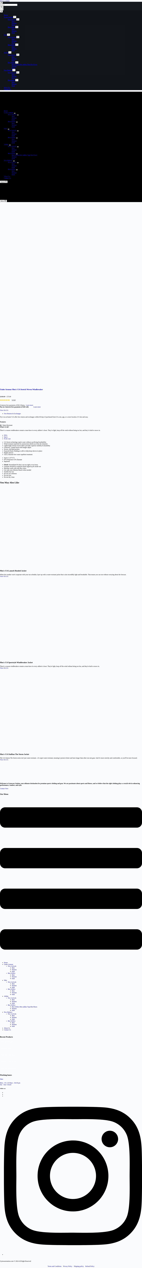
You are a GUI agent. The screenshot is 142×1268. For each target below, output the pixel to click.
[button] (71, 878)
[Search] (4, 182)
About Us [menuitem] (7, 87)
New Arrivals (12, 966)
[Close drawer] (1, 11)
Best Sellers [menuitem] (11, 27)
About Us (7, 1028)
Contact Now (4, 788)
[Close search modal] (1, 3)
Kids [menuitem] (13, 25)
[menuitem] (14, 17)
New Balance (8, 1012)
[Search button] (1, 8)
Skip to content (5, 1)
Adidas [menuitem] (6, 52)
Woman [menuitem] (14, 48)
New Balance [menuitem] (8, 70)
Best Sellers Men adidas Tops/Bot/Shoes (24, 1007)
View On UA (4, 576)
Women (14, 970)
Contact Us (7, 1030)
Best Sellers (11, 973)
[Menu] (3, 201)
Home (6, 962)
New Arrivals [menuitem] (12, 19)
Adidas (6, 996)
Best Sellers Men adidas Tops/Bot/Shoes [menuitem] (24, 64)
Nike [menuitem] (5, 35)
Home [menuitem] (6, 15)
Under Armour (8, 964)
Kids (13, 971)
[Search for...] (8, 5)
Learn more (29, 405)
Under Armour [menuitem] (8, 17)
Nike (5, 980)
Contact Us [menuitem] (7, 89)
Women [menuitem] (14, 23)
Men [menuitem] (13, 21)
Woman (14, 993)
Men (13, 968)
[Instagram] (73, 1254)
